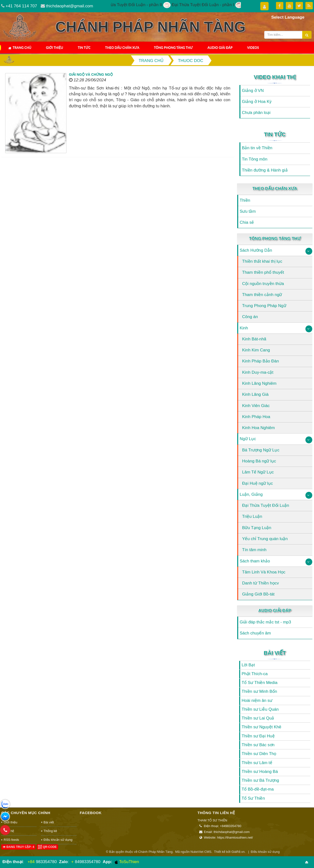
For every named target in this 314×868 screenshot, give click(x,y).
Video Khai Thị (275, 77)
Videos (253, 48)
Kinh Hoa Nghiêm (258, 427)
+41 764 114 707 (21, 6)
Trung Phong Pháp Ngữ (264, 305)
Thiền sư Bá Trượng (260, 780)
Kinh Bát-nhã (254, 339)
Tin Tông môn (254, 159)
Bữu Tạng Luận (256, 527)
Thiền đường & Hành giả (265, 170)
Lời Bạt (248, 665)
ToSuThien (127, 861)
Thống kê (50, 831)
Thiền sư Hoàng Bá (260, 771)
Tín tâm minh (254, 549)
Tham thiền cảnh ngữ (262, 294)
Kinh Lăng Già (255, 394)
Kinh (244, 328)
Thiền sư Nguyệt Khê (261, 727)
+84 (31, 861)
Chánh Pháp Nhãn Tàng (155, 852)
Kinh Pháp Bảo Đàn (260, 361)
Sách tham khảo (255, 561)
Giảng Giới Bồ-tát (258, 594)
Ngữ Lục (248, 438)
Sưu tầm (248, 211)
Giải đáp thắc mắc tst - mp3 (265, 622)
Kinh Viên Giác (256, 405)
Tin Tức (84, 48)
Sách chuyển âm (255, 633)
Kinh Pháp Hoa (256, 416)
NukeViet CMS (201, 852)
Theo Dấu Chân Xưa (122, 48)
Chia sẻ (247, 222)
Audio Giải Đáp (220, 48)
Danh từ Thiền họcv (260, 583)
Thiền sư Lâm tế (257, 762)
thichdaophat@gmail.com (69, 6)
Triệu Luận (252, 516)
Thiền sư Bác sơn (258, 745)
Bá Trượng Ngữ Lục (260, 450)
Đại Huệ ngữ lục (257, 483)
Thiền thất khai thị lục (262, 261)
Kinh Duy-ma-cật (257, 372)
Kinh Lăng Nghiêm (259, 383)
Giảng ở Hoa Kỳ (257, 101)
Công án (250, 316)
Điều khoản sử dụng (58, 840)
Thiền (245, 200)
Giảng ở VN (253, 90)
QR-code (47, 847)
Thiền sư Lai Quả (258, 718)
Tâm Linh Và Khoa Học (263, 572)
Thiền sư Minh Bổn (259, 691)
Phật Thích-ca (255, 673)
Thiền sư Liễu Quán (260, 709)
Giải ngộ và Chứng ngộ (91, 74)
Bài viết (275, 653)
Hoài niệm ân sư (257, 700)
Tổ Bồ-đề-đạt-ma (258, 789)
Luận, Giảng (251, 494)
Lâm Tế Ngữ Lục (258, 472)
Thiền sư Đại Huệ (258, 736)
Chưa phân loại (256, 112)
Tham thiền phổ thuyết (263, 272)
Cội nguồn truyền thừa (263, 283)
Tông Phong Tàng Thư (173, 48)
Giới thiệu (54, 48)
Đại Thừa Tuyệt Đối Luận (265, 505)
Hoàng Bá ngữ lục (259, 461)
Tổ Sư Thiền (253, 798)
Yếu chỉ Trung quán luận (265, 538)
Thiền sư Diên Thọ (259, 753)
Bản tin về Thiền (257, 148)
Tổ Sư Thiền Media (259, 682)
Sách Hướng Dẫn (256, 250)
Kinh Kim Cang (256, 350)
